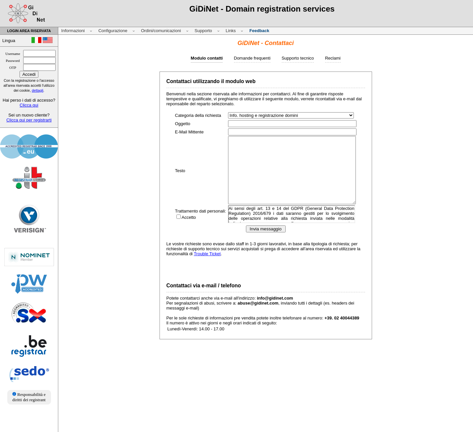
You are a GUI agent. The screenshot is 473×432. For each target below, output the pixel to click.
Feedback (259, 30)
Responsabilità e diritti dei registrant (29, 397)
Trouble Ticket (207, 253)
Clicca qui (29, 105)
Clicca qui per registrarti (29, 120)
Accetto (189, 217)
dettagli (37, 90)
